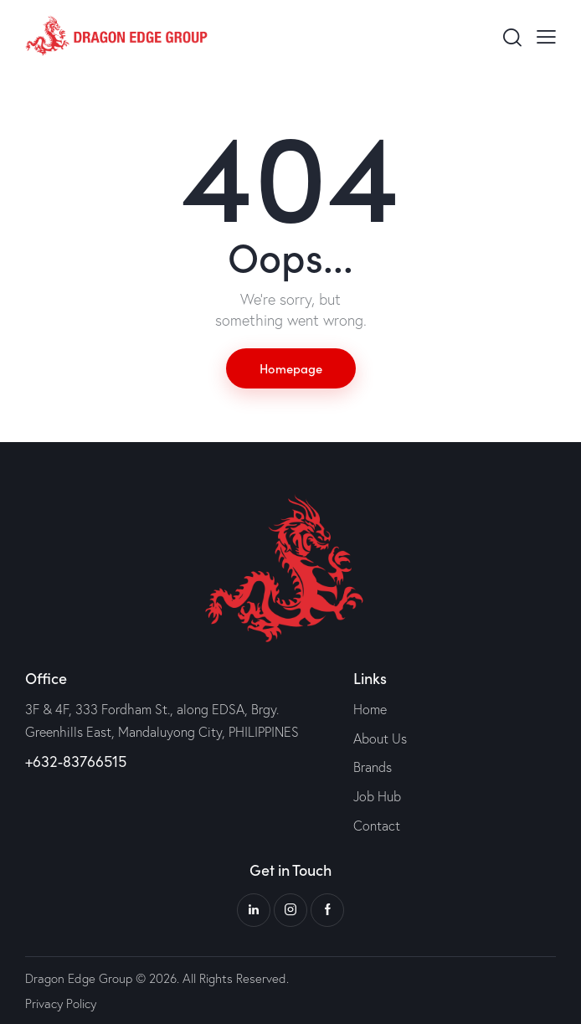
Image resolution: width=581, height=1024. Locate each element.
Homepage (290, 368)
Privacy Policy (60, 1003)
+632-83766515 (75, 761)
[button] (546, 35)
